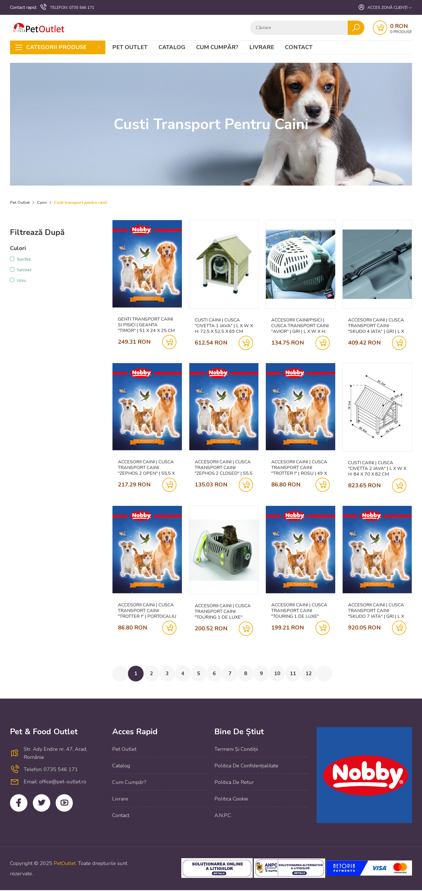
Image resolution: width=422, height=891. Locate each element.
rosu (21, 280)
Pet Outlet (130, 47)
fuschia (24, 259)
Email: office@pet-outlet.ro (55, 782)
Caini (42, 202)
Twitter (43, 804)
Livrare (261, 47)
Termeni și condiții (236, 750)
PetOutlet (65, 864)
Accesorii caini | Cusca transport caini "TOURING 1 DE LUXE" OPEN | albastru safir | (300, 610)
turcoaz (24, 270)
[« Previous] (120, 674)
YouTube (67, 804)
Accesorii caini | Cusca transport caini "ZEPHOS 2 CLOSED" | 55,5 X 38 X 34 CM (223, 467)
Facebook (19, 804)
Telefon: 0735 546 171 (51, 770)
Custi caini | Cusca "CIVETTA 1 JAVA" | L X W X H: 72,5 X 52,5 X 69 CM (224, 325)
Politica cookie (231, 799)
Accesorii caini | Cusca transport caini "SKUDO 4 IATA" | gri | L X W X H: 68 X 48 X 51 (376, 325)
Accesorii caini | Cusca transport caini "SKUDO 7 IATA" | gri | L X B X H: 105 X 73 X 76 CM (376, 610)
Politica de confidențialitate (246, 766)
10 (286, 674)
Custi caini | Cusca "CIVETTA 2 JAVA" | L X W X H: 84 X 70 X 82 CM (377, 468)
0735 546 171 (67, 7)
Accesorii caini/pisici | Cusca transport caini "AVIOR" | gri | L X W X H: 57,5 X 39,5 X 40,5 (300, 325)
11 (303, 674)
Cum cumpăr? (217, 47)
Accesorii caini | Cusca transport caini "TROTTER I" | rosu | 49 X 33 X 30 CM (299, 467)
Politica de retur (234, 783)
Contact (299, 47)
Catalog (171, 47)
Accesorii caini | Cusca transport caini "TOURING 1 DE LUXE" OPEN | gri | (223, 611)
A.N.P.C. (223, 816)
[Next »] (335, 674)
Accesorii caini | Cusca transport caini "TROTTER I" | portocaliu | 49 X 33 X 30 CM (147, 610)
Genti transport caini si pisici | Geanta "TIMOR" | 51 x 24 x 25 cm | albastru (146, 324)
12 (319, 674)
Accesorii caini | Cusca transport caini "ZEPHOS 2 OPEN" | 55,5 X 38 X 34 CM (146, 467)
